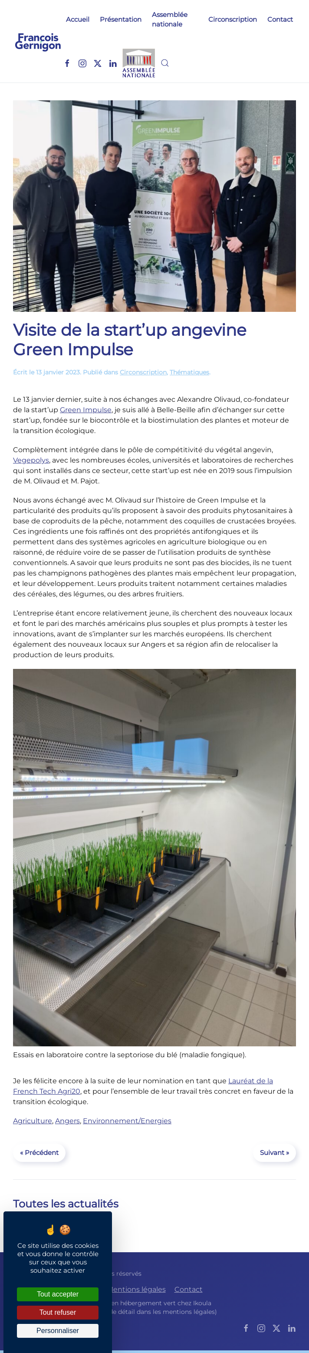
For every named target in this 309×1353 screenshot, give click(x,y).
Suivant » (274, 1152)
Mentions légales (136, 1289)
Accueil (77, 19)
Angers (67, 1121)
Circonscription (232, 19)
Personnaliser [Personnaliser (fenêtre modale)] (57, 1330)
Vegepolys (31, 460)
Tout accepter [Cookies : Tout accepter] (58, 1294)
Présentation (120, 19)
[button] (165, 63)
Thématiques (189, 372)
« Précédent (39, 1152)
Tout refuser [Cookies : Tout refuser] (57, 1312)
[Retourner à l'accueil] (38, 41)
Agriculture (32, 1121)
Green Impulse (86, 410)
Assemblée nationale (169, 19)
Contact (280, 19)
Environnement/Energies (127, 1121)
